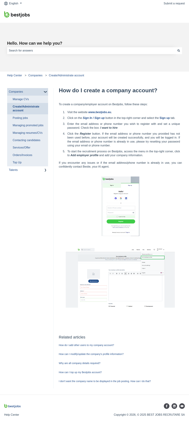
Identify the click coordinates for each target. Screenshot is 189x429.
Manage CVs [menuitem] (21, 99)
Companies (35, 75)
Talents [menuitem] (13, 169)
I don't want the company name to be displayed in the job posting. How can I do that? (105, 381)
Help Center (14, 75)
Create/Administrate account (66, 75)
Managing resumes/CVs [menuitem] (28, 132)
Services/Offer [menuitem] (21, 147)
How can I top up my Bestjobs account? (80, 372)
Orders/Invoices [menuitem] (22, 155)
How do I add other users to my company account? (86, 345)
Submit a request (174, 3)
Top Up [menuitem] (17, 162)
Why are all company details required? (79, 363)
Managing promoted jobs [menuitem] (28, 125)
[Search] (178, 50)
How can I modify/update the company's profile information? (91, 354)
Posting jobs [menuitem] (20, 117)
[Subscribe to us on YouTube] (182, 406)
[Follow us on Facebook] (166, 406)
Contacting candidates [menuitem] (26, 140)
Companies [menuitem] (16, 91)
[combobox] (91, 50)
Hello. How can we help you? (34, 43)
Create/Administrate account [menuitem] (26, 108)
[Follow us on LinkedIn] (174, 406)
